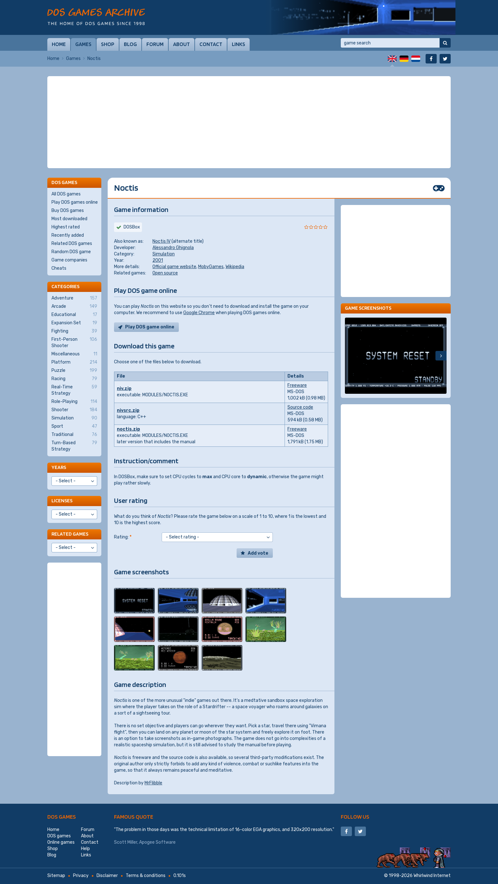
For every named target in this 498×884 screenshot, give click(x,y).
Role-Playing (74, 402)
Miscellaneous (74, 354)
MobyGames (211, 266)
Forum (155, 44)
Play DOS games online (74, 202)
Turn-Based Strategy (74, 446)
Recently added (67, 235)
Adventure (74, 298)
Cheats (58, 268)
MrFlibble (153, 783)
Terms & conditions (145, 875)
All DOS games (66, 194)
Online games (61, 842)
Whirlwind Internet (432, 875)
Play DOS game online (149, 327)
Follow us (355, 816)
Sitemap (56, 875)
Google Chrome (199, 312)
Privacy (81, 875)
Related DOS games (71, 243)
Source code (300, 407)
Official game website (174, 266)
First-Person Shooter (74, 342)
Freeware (297, 385)
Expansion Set (74, 323)
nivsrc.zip (128, 410)
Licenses (61, 501)
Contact (210, 44)
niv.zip (124, 388)
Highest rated (65, 227)
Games (83, 44)
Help (85, 848)
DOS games (61, 816)
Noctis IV (161, 241)
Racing (74, 379)
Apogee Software (157, 842)
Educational (74, 315)
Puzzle (74, 370)
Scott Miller (125, 842)
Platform (74, 362)
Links (238, 44)
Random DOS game (71, 251)
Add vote (258, 553)
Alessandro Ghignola (173, 247)
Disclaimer (107, 875)
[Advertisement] (249, 122)
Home (59, 44)
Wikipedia (234, 266)
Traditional (74, 435)
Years (58, 467)
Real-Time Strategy (74, 390)
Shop (107, 44)
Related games (69, 534)
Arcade (74, 306)
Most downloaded (69, 218)
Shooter (74, 410)
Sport (74, 426)
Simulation (163, 254)
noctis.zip (128, 429)
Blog (130, 44)
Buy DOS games (67, 210)
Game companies (69, 260)
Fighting (74, 331)
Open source (165, 273)
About (181, 44)
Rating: (122, 537)
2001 (157, 260)
